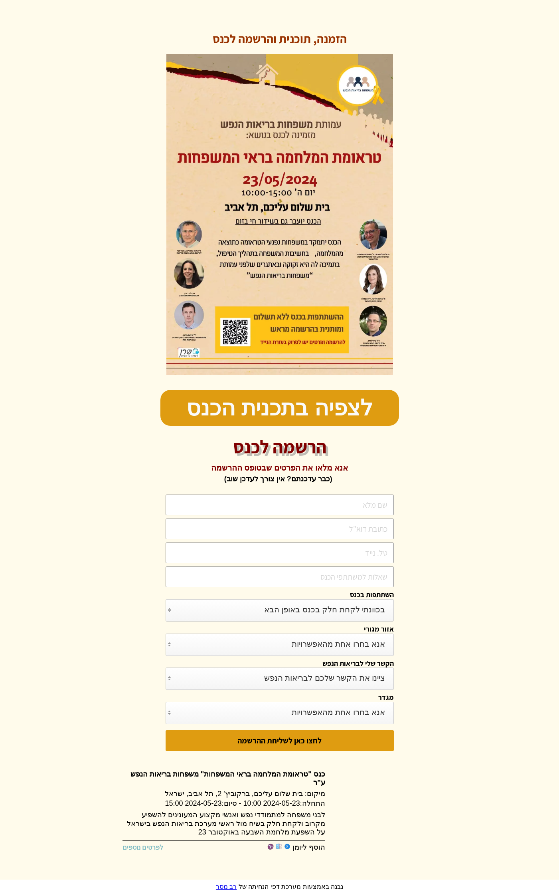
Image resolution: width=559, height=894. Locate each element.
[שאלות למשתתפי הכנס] (280, 576)
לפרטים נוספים (146, 847)
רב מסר (226, 886)
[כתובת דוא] (280, 529)
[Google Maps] (384, 806)
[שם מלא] (280, 505)
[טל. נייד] (280, 552)
